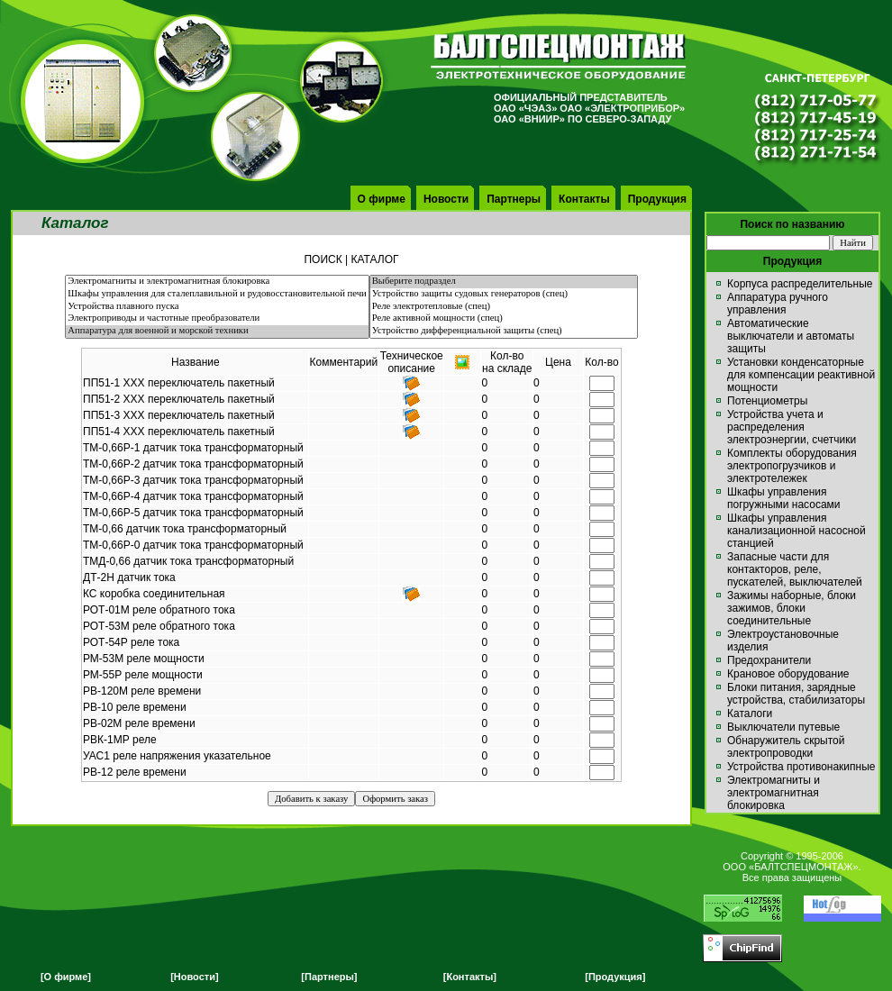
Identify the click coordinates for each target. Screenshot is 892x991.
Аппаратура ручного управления (777, 303)
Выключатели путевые (783, 727)
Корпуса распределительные (799, 283)
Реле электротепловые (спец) (503, 307)
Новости (446, 199)
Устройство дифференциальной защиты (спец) (503, 331)
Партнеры (514, 199)
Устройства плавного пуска (217, 307)
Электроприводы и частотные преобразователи (217, 319)
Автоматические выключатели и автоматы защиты (790, 336)
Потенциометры (767, 401)
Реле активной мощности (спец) (503, 319)
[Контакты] (469, 976)
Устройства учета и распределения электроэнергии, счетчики (791, 427)
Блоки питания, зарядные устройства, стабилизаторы (796, 693)
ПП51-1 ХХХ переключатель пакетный (179, 383)
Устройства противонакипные (801, 766)
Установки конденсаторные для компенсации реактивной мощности (801, 375)
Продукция (657, 199)
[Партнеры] (329, 976)
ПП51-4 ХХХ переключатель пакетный (179, 431)
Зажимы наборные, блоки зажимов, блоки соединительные (791, 608)
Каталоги (749, 713)
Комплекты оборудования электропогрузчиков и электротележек (792, 466)
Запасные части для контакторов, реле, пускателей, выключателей (794, 569)
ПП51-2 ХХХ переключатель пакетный (179, 399)
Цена (558, 362)
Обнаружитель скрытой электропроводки (785, 746)
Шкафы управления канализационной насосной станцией (796, 531)
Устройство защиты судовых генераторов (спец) (503, 294)
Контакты (584, 199)
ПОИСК (322, 259)
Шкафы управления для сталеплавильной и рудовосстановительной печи (217, 294)
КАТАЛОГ (375, 259)
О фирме (381, 199)
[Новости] (194, 976)
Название (195, 362)
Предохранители (769, 660)
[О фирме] (66, 976)
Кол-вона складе (507, 362)
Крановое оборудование (788, 674)
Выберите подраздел (503, 282)
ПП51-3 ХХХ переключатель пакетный (179, 415)
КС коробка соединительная (154, 593)
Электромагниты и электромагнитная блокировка (217, 282)
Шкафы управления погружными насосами (784, 498)
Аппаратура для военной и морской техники (217, 331)
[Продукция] (615, 976)
